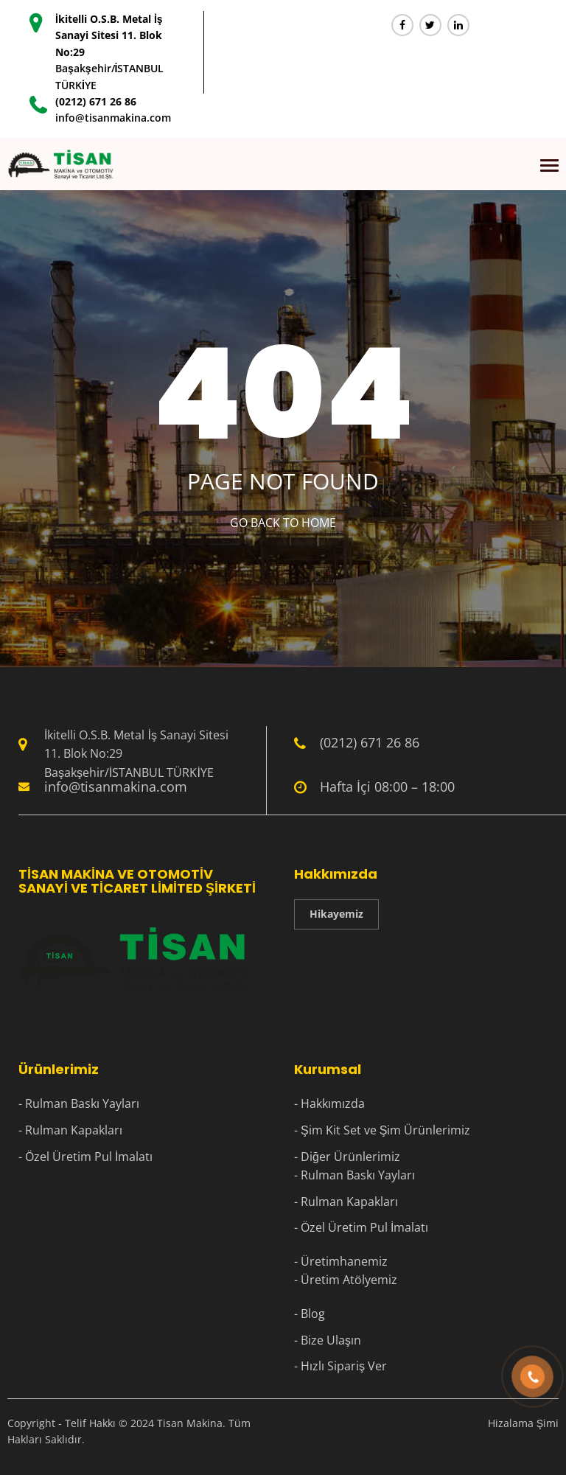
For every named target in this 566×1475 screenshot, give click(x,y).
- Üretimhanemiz (341, 1261)
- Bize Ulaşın (327, 1340)
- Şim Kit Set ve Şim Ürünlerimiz (382, 1130)
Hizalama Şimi (523, 1423)
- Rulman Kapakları (70, 1130)
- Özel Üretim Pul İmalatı (85, 1156)
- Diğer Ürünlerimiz (347, 1156)
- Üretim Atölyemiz (345, 1280)
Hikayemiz (336, 914)
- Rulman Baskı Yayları (78, 1103)
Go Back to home (283, 523)
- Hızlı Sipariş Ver (340, 1366)
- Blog (309, 1313)
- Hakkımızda (329, 1103)
